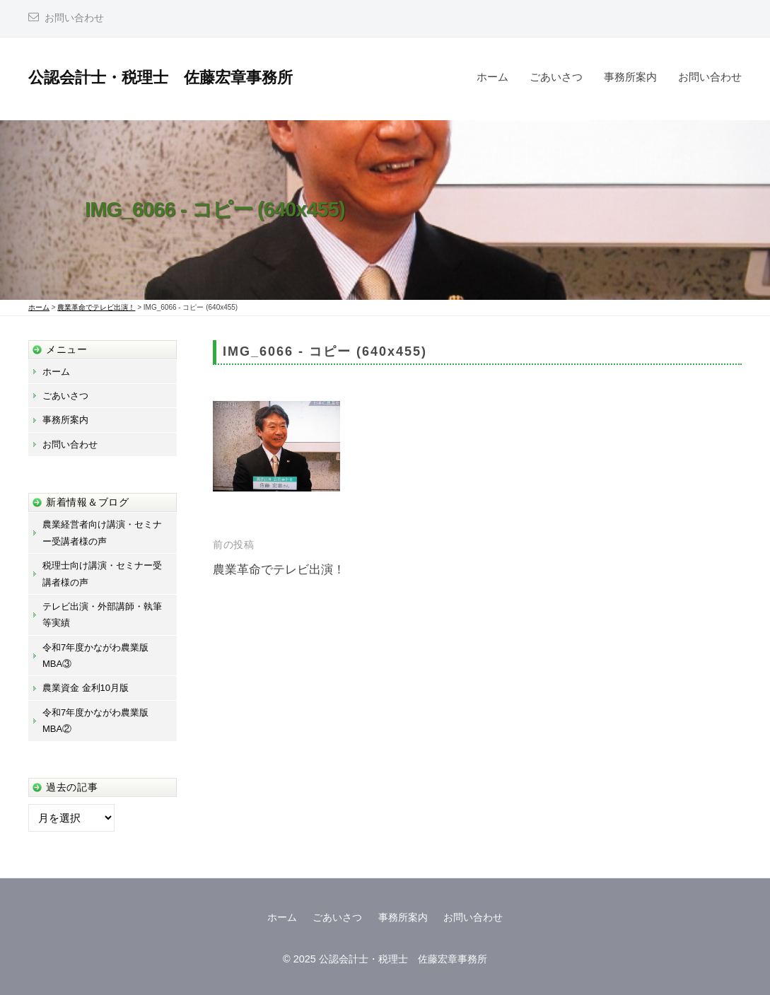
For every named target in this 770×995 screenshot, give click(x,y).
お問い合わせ (74, 18)
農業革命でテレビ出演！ (279, 569)
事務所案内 (630, 77)
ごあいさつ (556, 77)
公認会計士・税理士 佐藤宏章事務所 (160, 77)
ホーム (492, 77)
